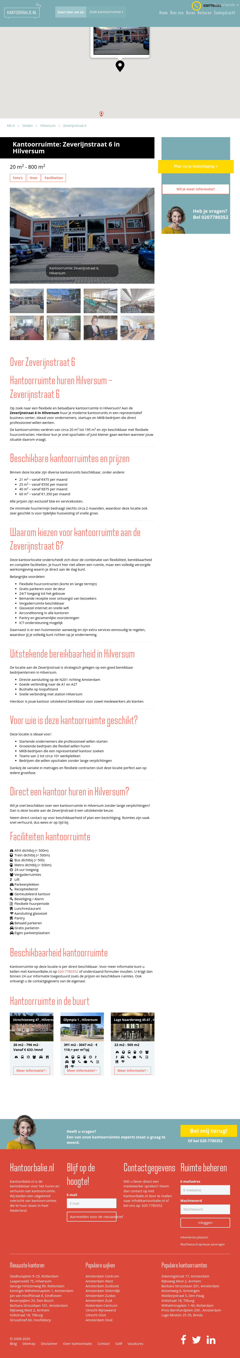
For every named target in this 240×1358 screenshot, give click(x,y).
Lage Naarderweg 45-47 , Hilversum (134, 1020)
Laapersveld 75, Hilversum (31, 1281)
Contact (104, 1343)
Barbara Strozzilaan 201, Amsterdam (190, 1286)
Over (34, 178)
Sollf (118, 1343)
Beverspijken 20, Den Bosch (32, 1300)
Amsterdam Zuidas (101, 1295)
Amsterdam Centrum (102, 1276)
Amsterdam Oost (99, 1320)
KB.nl (11, 125)
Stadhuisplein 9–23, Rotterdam (34, 1276)
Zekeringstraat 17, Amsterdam (185, 1276)
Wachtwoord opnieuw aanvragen (202, 1244)
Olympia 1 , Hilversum (81, 1020)
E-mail (72, 1195)
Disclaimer (49, 1343)
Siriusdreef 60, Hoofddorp (30, 1320)
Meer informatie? (31, 1070)
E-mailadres (190, 1181)
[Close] (144, 38)
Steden (27, 125)
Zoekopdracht (224, 13)
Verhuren (205, 13)
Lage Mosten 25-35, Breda (182, 1315)
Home (163, 13)
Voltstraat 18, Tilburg (26, 1315)
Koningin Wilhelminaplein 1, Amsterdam (41, 1290)
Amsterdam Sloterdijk (103, 1290)
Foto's (18, 178)
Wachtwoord (191, 1200)
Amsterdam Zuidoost (102, 1286)
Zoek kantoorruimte (106, 12)
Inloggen (205, 1222)
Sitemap (28, 1343)
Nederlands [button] (226, 4)
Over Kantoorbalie (77, 1343)
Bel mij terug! (209, 1130)
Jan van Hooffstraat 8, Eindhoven (36, 1295)
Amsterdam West (99, 1281)
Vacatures (135, 1343)
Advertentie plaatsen (194, 1237)
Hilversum (48, 125)
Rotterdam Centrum (101, 1305)
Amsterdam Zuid (99, 1300)
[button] (101, 113)
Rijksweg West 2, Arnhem (29, 1310)
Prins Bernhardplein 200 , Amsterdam (191, 1310)
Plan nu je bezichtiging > (196, 166)
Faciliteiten (54, 178)
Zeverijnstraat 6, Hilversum (111, 52)
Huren (190, 13)
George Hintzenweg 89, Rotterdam (37, 1286)
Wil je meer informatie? (195, 189)
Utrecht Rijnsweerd (101, 1310)
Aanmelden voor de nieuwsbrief (93, 1216)
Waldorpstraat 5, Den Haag (182, 1295)
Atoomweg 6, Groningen (180, 1290)
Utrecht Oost (96, 1315)
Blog (13, 1343)
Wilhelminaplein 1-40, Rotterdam (187, 1305)
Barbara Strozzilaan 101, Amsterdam (39, 1305)
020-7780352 (68, 971)
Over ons (177, 13)
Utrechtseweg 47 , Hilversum (33, 1020)
